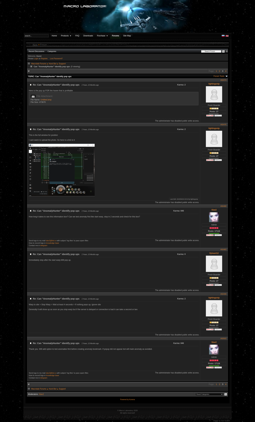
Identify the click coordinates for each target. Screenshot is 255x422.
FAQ (77, 36)
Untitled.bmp (45, 100)
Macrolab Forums (38, 64)
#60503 (223, 338)
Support (62, 64)
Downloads (88, 36)
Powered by (124, 399)
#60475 (223, 125)
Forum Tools (219, 76)
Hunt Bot (52, 64)
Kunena (132, 399)
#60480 (223, 206)
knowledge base (52, 243)
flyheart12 (214, 253)
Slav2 (213, 210)
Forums (115, 36)
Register (44, 58)
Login (36, 58)
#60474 (223, 80)
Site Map (127, 36)
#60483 (223, 249)
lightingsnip (214, 84)
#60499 (223, 294)
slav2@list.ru (51, 241)
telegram (43, 245)
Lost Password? (56, 58)
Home (54, 36)
